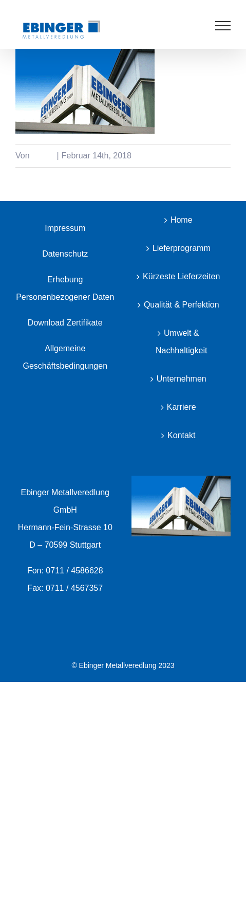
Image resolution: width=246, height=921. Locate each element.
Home (182, 219)
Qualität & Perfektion (181, 304)
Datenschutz (65, 253)
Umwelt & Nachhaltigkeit (181, 342)
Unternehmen (181, 378)
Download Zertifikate (65, 322)
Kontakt (181, 435)
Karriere (181, 407)
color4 (43, 155)
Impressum (65, 228)
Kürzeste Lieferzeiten (181, 276)
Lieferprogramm (182, 248)
